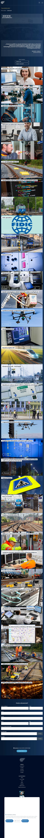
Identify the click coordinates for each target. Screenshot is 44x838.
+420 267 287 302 (6, 16)
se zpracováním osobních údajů (22, 748)
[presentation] (22, 744)
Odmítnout (25, 820)
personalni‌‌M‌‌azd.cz (7, 17)
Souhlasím (16, 748)
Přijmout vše (9, 820)
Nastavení (17, 820)
